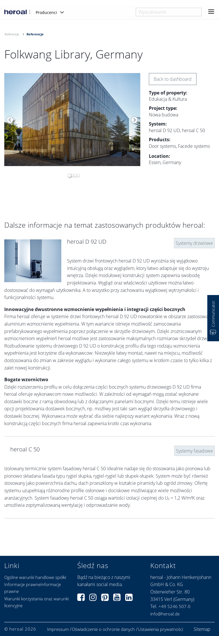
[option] (72, 119)
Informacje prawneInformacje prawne (32, 588)
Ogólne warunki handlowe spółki (35, 577)
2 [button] (70, 175)
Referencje (12, 34)
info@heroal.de (165, 614)
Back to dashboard (173, 79)
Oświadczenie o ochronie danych (103, 629)
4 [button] (76, 175)
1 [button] (67, 175)
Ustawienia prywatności (160, 629)
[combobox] (169, 12)
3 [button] (73, 175)
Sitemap (202, 629)
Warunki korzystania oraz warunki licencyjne (36, 602)
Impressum (58, 629)
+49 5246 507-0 (174, 606)
